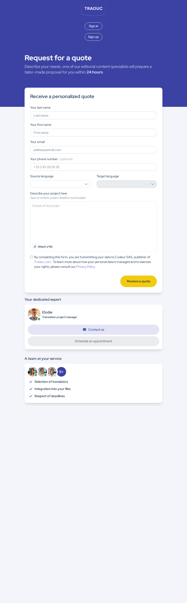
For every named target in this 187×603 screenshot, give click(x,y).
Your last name (40, 107)
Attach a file (43, 246)
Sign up (93, 37)
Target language (107, 176)
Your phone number (51, 159)
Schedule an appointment (93, 341)
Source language (42, 176)
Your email (37, 142)
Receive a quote (138, 281)
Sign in (93, 26)
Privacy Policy (85, 267)
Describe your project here (48, 193)
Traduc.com (42, 262)
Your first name (40, 125)
